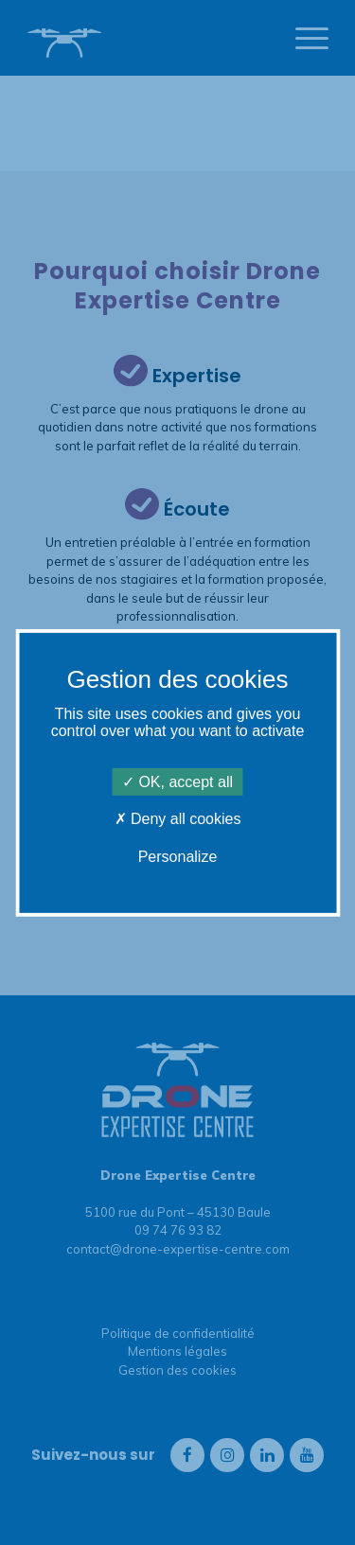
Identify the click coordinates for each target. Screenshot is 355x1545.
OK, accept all (177, 782)
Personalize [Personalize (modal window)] (178, 856)
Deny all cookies (178, 819)
